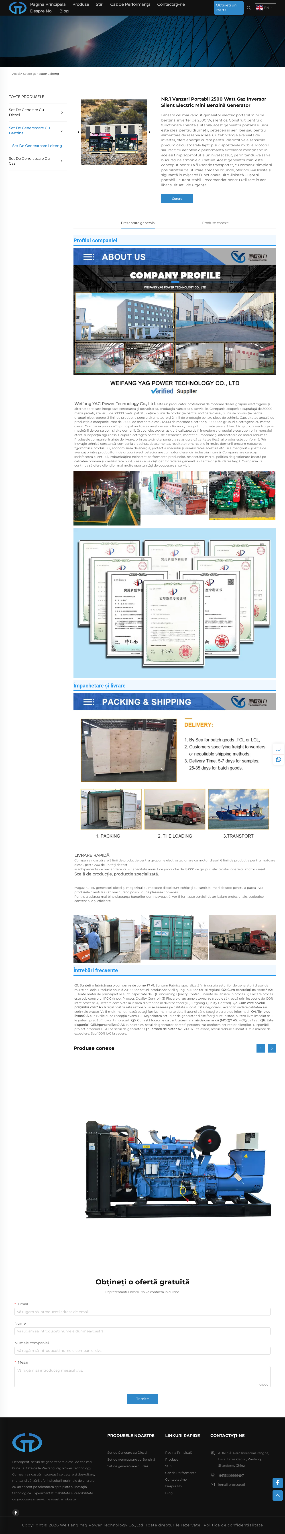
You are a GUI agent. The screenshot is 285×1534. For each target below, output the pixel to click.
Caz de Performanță (130, 4)
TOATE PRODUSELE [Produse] (26, 97)
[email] (231, 1485)
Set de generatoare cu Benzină (29, 130)
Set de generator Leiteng (41, 73)
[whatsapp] (278, 759)
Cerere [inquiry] (177, 199)
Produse (80, 4)
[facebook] (15, 1512)
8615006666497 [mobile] (227, 1475)
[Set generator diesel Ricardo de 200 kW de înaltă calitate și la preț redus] (174, 1160)
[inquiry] (278, 749)
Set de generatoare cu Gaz (29, 161)
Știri (100, 4)
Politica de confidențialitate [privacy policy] (233, 1525)
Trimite (142, 1399)
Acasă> (17, 73)
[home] (18, 7)
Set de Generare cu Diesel (26, 112)
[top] (278, 1495)
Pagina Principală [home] (48, 4)
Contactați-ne (171, 4)
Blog (64, 11)
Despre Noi (41, 11)
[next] (149, 132)
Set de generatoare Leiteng (37, 146)
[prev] (78, 132)
